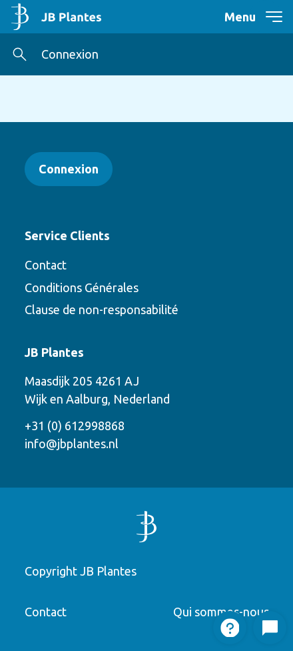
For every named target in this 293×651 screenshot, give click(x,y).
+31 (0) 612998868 (75, 425)
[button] (19, 54)
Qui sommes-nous (221, 611)
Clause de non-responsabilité (101, 309)
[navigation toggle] (265, 16)
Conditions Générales (82, 287)
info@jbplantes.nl (72, 443)
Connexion (70, 54)
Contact (46, 264)
